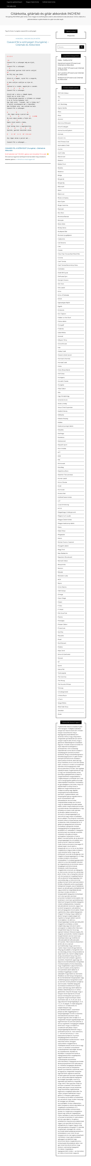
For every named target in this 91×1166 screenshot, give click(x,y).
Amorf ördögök (63, 127)
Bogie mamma (63, 205)
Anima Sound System (65, 130)
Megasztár (61, 534)
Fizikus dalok (62, 321)
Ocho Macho (62, 587)
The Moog (61, 680)
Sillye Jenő (61, 650)
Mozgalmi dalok (63, 546)
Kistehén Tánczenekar (65, 475)
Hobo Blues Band (64, 370)
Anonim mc (62, 138)
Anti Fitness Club (63, 142)
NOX (59, 579)
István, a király (62, 403)
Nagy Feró (61, 549)
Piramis (60, 617)
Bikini (59, 190)
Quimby (60, 632)
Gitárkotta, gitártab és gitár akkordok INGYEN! (45, 13)
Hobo (60, 366)
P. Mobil (60, 609)
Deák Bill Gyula (63, 273)
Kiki (59, 460)
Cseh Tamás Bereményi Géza (68, 265)
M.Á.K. (60, 508)
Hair (59, 347)
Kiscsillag (61, 467)
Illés (59, 392)
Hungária (19, 38)
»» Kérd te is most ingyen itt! (25, 159)
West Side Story (63, 707)
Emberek (61, 310)
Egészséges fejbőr (64, 302)
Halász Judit (62, 351)
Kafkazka (61, 415)
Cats (59, 246)
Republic (61, 635)
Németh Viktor (63, 561)
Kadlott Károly (62, 411)
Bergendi (61, 179)
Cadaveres (61, 239)
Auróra (60, 149)
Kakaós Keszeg (63, 418)
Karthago (61, 433)
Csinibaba (61, 269)
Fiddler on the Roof (64, 317)
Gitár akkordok (11, 6)
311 (59, 100)
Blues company (63, 198)
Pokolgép (61, 621)
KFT (59, 452)
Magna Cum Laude (64, 516)
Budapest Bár (62, 231)
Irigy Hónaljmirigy (63, 396)
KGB (59, 456)
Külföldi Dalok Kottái (48, 2)
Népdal (60, 572)
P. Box (60, 606)
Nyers (60, 583)
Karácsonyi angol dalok (65, 426)
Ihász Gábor (62, 388)
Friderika (61, 329)
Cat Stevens (62, 243)
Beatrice (61, 171)
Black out (61, 194)
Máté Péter (61, 531)
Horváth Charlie (63, 381)
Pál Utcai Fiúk (62, 613)
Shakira (60, 647)
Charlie (60, 250)
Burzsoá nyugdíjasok (65, 235)
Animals (60, 134)
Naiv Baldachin (63, 553)
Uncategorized (63, 692)
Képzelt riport (62, 445)
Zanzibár (61, 710)
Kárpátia (60, 430)
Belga (60, 175)
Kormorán (61, 490)
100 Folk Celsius (63, 93)
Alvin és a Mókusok (64, 123)
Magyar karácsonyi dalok (66, 523)
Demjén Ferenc (63, 280)
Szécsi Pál (61, 669)
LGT (59, 501)
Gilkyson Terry (62, 340)
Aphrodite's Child (63, 145)
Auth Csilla (61, 153)
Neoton (60, 568)
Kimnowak (61, 463)
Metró (60, 538)
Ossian (60, 602)
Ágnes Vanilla (62, 108)
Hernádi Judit (62, 362)
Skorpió (60, 658)
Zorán (60, 714)
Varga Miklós (62, 703)
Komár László (62, 478)
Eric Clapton (62, 314)
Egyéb (60, 306)
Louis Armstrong (63, 504)
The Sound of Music (64, 684)
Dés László (61, 287)
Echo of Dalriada (63, 295)
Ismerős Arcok (62, 400)
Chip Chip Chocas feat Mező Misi (69, 254)
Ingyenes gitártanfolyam (14, 2)
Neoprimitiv (62, 564)
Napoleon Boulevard (65, 557)
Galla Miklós (62, 332)
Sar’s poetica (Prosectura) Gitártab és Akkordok (71, 74)
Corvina (60, 258)
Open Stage (62, 598)
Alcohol (60, 119)
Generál (60, 336)
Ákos (59, 112)
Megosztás (71, 35)
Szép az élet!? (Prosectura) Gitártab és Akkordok (71, 69)
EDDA (60, 299)
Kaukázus (61, 437)
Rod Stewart (62, 643)
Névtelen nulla (63, 576)
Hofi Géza (61, 373)
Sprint (60, 665)
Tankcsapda (62, 673)
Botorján (61, 220)
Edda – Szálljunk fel (65, 60)
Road (59, 639)
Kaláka (60, 422)
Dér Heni (61, 284)
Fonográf (61, 325)
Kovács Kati (61, 493)
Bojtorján (61, 209)
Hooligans (61, 377)
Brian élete (61, 224)
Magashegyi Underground (67, 512)
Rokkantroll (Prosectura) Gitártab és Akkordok (70, 78)
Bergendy (61, 183)
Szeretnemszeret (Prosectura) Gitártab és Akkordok (69, 64)
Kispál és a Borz (63, 471)
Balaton (60, 160)
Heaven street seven (65, 355)
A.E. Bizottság (62, 104)
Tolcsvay (60, 688)
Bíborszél (61, 186)
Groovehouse (62, 344)
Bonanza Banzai (63, 216)
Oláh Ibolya (61, 591)
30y (59, 97)
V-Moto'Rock (62, 695)
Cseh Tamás (62, 261)
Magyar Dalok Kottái (32, 2)
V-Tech (60, 699)
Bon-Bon (61, 213)
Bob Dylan (61, 201)
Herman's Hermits (64, 359)
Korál (59, 486)
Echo (59, 291)
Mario (60, 527)
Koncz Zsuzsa (62, 482)
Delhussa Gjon (62, 276)
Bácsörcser (61, 156)
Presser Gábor (62, 624)
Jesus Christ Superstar (65, 407)
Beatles (60, 168)
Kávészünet (62, 441)
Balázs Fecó (62, 164)
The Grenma (62, 677)
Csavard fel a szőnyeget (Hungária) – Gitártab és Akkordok (28, 43)
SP (59, 662)
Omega (60, 594)
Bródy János (62, 228)
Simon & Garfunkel (64, 654)
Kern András (62, 448)
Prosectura (61, 628)
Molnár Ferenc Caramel (66, 542)
